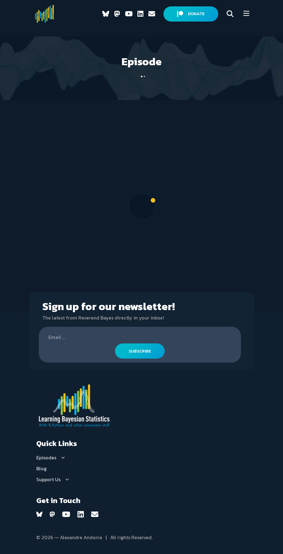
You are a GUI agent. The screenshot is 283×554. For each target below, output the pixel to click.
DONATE (191, 14)
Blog (41, 468)
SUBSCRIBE (140, 351)
